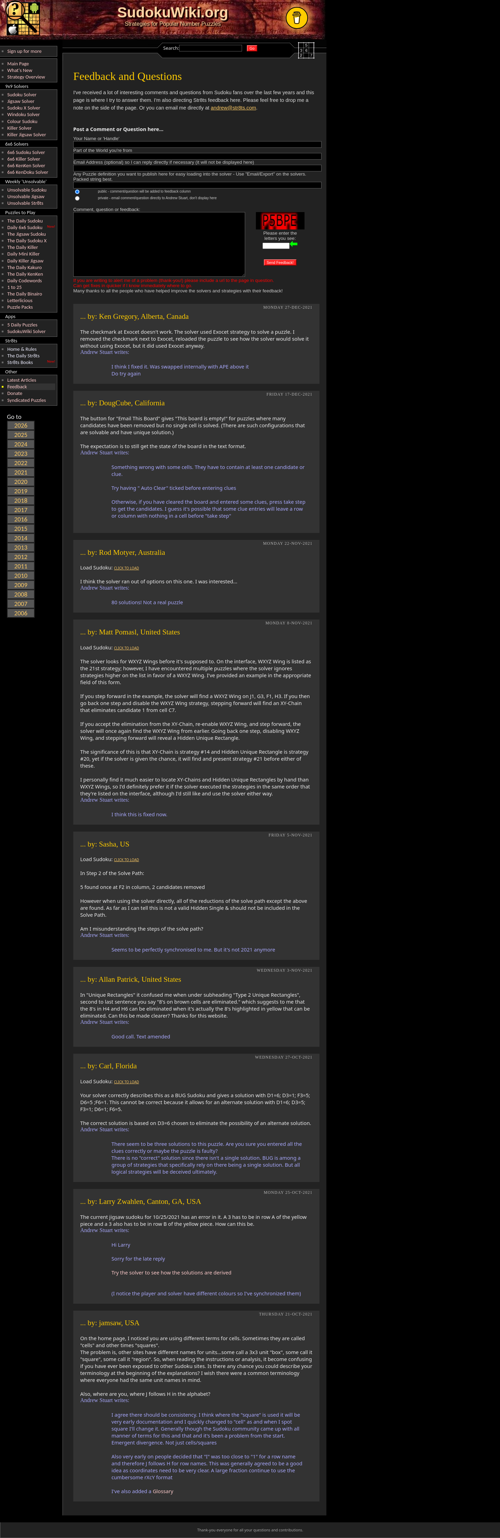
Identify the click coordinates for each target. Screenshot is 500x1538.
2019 (20, 491)
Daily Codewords (24, 280)
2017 (20, 510)
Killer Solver (19, 128)
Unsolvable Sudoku (27, 190)
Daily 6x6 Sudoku (24, 227)
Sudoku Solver (21, 94)
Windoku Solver (23, 114)
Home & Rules (22, 349)
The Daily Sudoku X (27, 240)
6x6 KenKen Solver (26, 165)
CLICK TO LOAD (126, 568)
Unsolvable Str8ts (25, 203)
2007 (20, 604)
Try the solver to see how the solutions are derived (171, 1272)
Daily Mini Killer (23, 254)
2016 (20, 519)
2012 (20, 557)
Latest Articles (21, 380)
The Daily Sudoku (25, 221)
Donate (14, 393)
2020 (20, 482)
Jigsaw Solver (20, 101)
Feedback (17, 386)
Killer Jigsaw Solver (26, 134)
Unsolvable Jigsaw (25, 196)
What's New (19, 70)
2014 (20, 538)
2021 (20, 472)
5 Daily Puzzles (22, 325)
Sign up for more (24, 51)
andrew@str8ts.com (233, 108)
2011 (20, 566)
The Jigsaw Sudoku (26, 234)
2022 (20, 463)
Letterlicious (19, 300)
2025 (20, 435)
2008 (20, 594)
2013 (20, 547)
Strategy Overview (26, 77)
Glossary (163, 1491)
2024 (20, 444)
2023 (20, 454)
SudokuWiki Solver (26, 331)
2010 (20, 576)
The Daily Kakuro (24, 267)
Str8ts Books (20, 362)
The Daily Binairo (24, 294)
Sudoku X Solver (23, 108)
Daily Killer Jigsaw (25, 261)
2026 (20, 425)
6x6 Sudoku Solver (26, 152)
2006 (20, 613)
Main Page (18, 63)
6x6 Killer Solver (23, 159)
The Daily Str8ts (23, 356)
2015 (20, 529)
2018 (20, 500)
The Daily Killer (22, 247)
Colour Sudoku (22, 121)
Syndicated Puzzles (26, 400)
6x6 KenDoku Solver (27, 172)
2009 (20, 585)
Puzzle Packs (20, 307)
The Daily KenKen (25, 274)
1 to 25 (14, 287)
